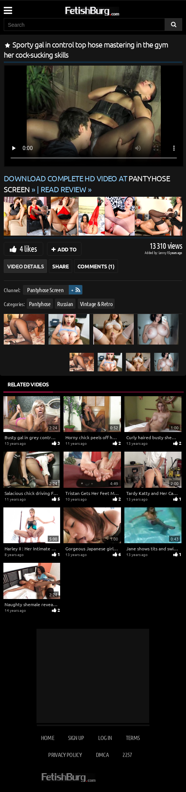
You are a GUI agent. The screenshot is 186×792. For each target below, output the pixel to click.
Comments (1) (96, 266)
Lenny (163, 252)
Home (47, 737)
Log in (105, 737)
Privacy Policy (65, 754)
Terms (133, 737)
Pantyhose (40, 303)
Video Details (25, 266)
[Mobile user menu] (7, 7)
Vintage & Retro (96, 303)
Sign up (76, 737)
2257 (127, 754)
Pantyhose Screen (45, 289)
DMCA (102, 754)
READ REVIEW (63, 189)
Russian (65, 303)
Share (60, 266)
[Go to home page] (106, 9)
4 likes (28, 248)
